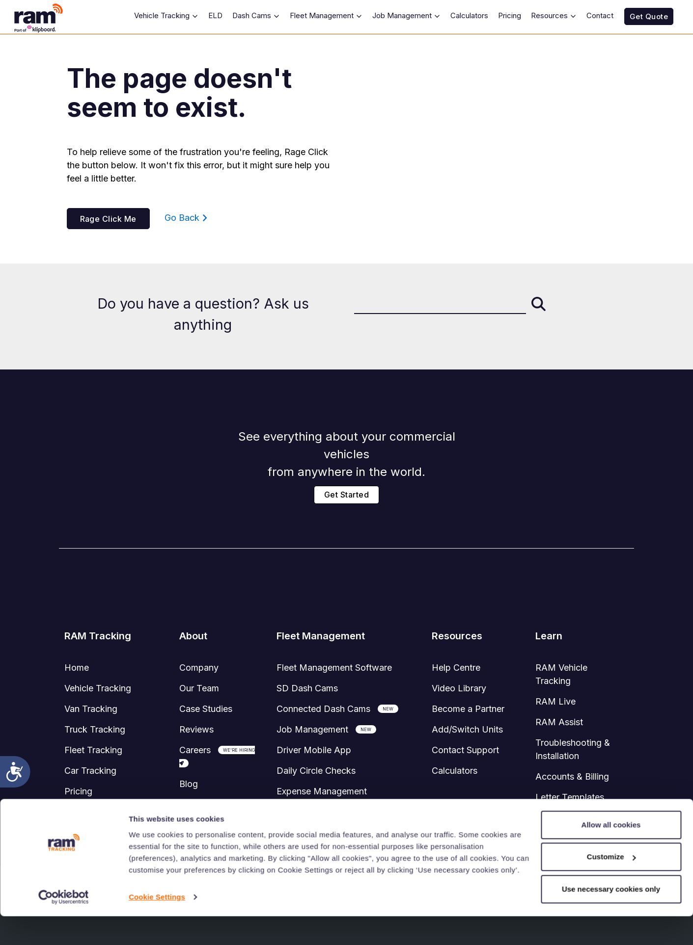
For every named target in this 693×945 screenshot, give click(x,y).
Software (334, 667)
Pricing (509, 15)
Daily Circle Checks (316, 770)
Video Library (459, 688)
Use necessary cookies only (611, 918)
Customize (611, 885)
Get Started (346, 494)
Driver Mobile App (314, 750)
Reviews (196, 729)
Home (76, 667)
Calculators (469, 15)
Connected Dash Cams (323, 709)
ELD (215, 15)
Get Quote (649, 16)
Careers (195, 750)
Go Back (186, 217)
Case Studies (205, 709)
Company (199, 667)
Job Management (406, 15)
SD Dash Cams (307, 688)
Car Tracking (90, 770)
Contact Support (465, 750)
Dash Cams (256, 15)
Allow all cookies (611, 853)
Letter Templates (569, 797)
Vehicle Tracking (166, 15)
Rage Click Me (108, 219)
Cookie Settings (157, 925)
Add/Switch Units (467, 729)
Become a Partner (468, 709)
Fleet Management (326, 15)
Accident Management (323, 812)
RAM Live (555, 701)
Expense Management (322, 791)
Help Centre (456, 667)
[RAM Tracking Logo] (44, 16)
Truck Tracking (94, 729)
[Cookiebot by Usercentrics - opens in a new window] (64, 926)
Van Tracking (90, 709)
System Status (93, 812)
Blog (188, 784)
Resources (554, 15)
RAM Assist (559, 722)
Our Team (199, 688)
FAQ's (547, 818)
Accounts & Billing (572, 776)
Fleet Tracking (93, 750)
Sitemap (195, 804)
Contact (599, 15)
